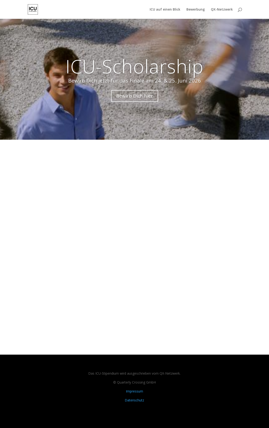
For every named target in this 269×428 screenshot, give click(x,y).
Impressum (134, 391)
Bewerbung (195, 10)
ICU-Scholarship (134, 66)
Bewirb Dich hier (134, 96)
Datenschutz (134, 400)
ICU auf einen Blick (165, 10)
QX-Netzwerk (222, 10)
